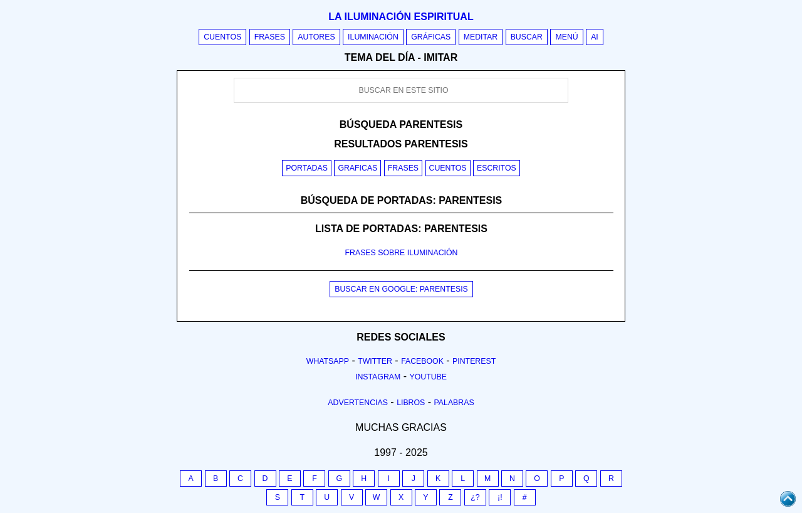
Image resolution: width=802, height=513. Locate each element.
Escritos (496, 168)
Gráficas (430, 37)
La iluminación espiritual (400, 16)
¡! (500, 497)
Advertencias (358, 402)
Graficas (357, 168)
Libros (411, 402)
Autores (316, 37)
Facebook (422, 361)
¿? (475, 497)
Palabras (454, 402)
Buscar (527, 37)
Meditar (481, 37)
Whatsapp (327, 361)
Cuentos (222, 37)
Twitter (375, 361)
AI (594, 37)
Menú (566, 37)
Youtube (428, 377)
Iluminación (373, 37)
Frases (269, 37)
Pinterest (474, 361)
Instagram (377, 377)
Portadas (307, 168)
